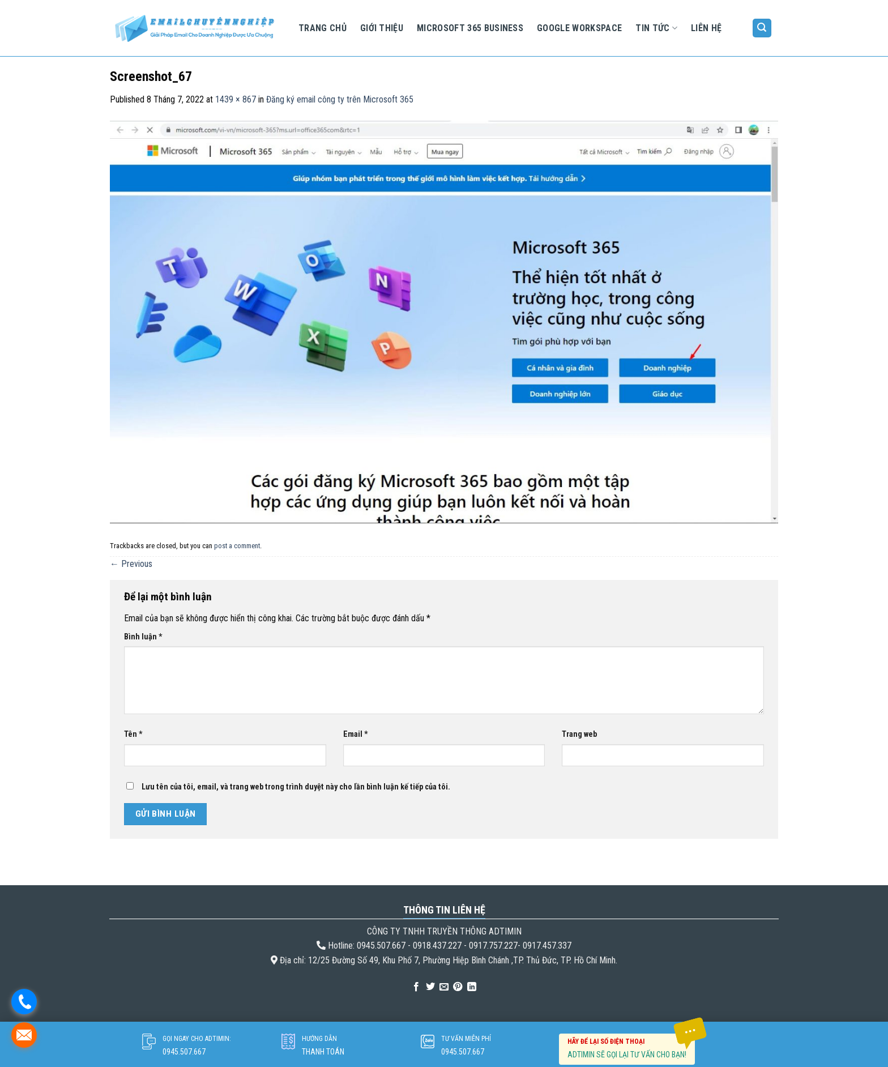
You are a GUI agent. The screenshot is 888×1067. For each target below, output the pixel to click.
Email (355, 734)
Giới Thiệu (381, 28)
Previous (131, 563)
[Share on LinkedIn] (471, 987)
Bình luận (143, 637)
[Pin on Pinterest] (457, 987)
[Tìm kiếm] (762, 28)
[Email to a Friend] (444, 987)
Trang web (579, 734)
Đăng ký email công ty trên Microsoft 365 (339, 99)
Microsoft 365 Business (470, 28)
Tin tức (656, 28)
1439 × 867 (235, 99)
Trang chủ (322, 28)
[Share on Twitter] (429, 987)
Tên (133, 734)
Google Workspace (579, 28)
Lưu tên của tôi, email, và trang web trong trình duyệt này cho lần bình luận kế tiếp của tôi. (296, 787)
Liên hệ (706, 28)
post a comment (237, 545)
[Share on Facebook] (416, 987)
